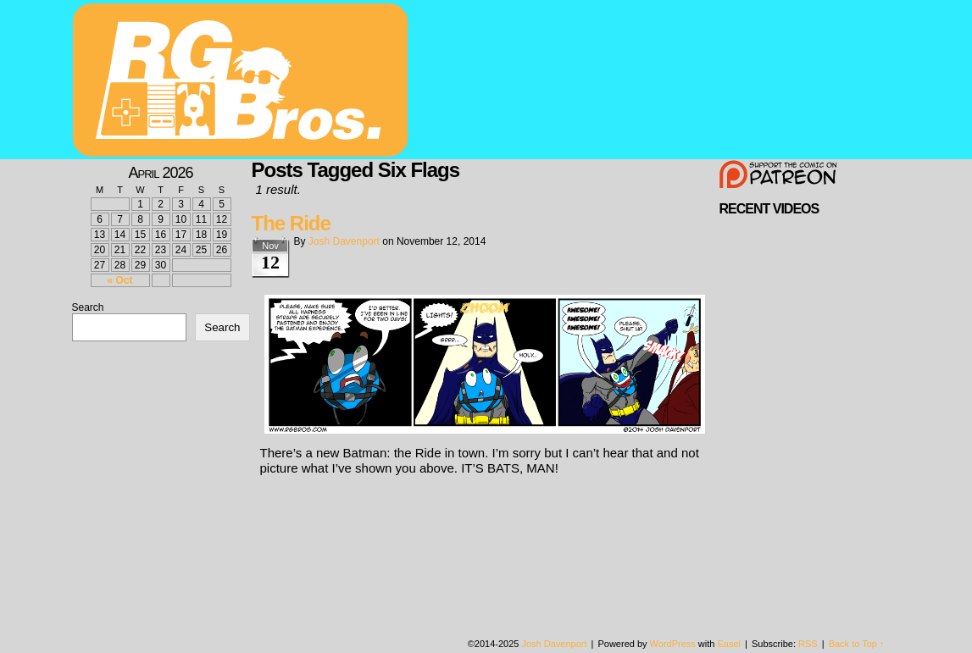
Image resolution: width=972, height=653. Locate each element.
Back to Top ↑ (857, 644)
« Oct (119, 280)
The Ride (291, 223)
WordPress (673, 644)
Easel (729, 644)
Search (88, 307)
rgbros (243, 82)
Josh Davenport (344, 241)
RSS (808, 644)
